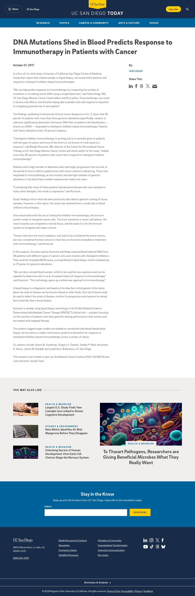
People (64, 22)
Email (48, 506)
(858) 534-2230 (21, 557)
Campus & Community (94, 22)
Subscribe (140, 512)
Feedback (148, 591)
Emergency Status (68, 550)
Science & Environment (61, 426)
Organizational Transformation (113, 545)
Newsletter (64, 545)
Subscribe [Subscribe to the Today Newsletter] (173, 9)
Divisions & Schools (97, 582)
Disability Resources (68, 555)
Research (43, 22)
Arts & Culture (129, 22)
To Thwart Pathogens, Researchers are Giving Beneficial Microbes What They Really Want (141, 456)
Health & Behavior (141, 443)
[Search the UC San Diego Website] (187, 9)
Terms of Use (113, 591)
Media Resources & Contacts (73, 540)
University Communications (111, 550)
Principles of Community (110, 540)
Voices (154, 22)
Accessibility (127, 591)
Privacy (138, 591)
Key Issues (103, 555)
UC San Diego (33, 9)
